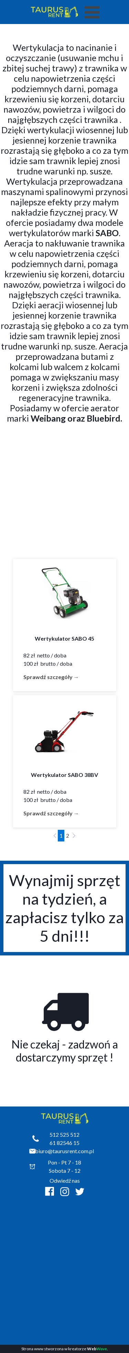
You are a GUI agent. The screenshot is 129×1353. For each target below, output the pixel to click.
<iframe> (65, 1262)
